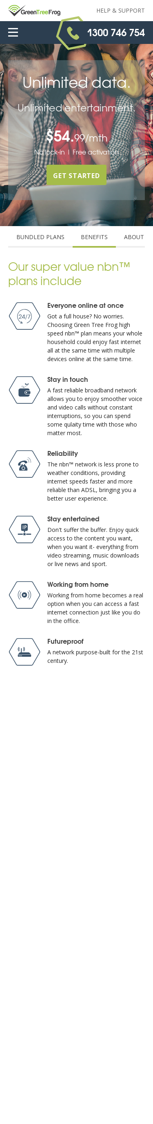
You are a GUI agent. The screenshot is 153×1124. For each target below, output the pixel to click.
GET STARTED (76, 175)
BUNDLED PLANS (40, 237)
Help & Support (120, 10)
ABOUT (134, 237)
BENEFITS (94, 237)
